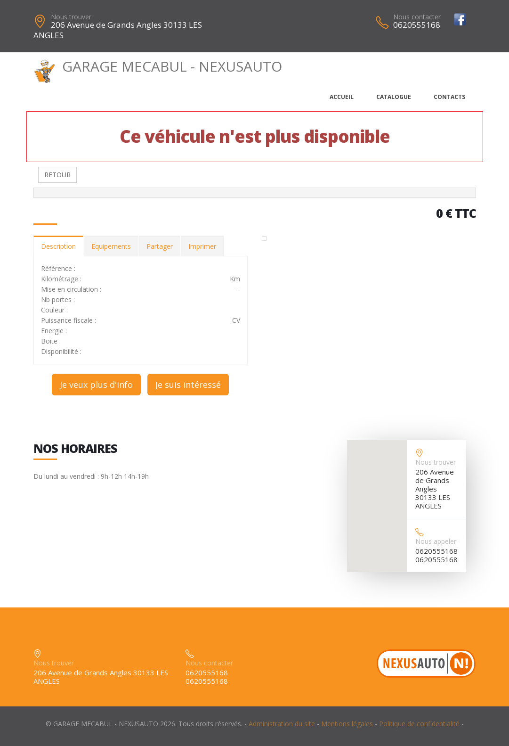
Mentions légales (347, 723)
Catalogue (393, 97)
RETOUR (57, 174)
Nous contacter (417, 16)
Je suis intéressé (188, 384)
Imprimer (202, 246)
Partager (159, 246)
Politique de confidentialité (419, 723)
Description (58, 246)
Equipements (111, 246)
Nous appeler (435, 541)
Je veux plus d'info (96, 384)
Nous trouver (71, 16)
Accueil (342, 97)
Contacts (449, 97)
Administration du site (282, 723)
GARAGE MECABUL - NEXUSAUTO (158, 66)
